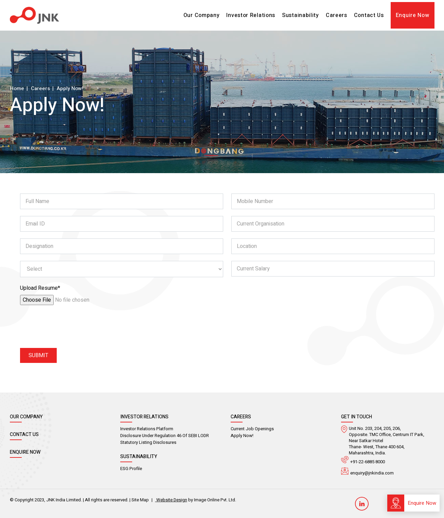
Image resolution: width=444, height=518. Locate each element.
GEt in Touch (356, 416)
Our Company (201, 15)
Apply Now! (242, 435)
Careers (336, 15)
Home (17, 88)
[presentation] (71, 328)
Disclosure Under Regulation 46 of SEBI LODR (164, 435)
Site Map (140, 500)
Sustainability (300, 15)
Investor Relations (250, 15)
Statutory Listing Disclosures (148, 442)
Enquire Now (412, 15)
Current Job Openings (252, 428)
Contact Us (369, 15)
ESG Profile (131, 468)
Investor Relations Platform (146, 428)
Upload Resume (40, 288)
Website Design (171, 500)
